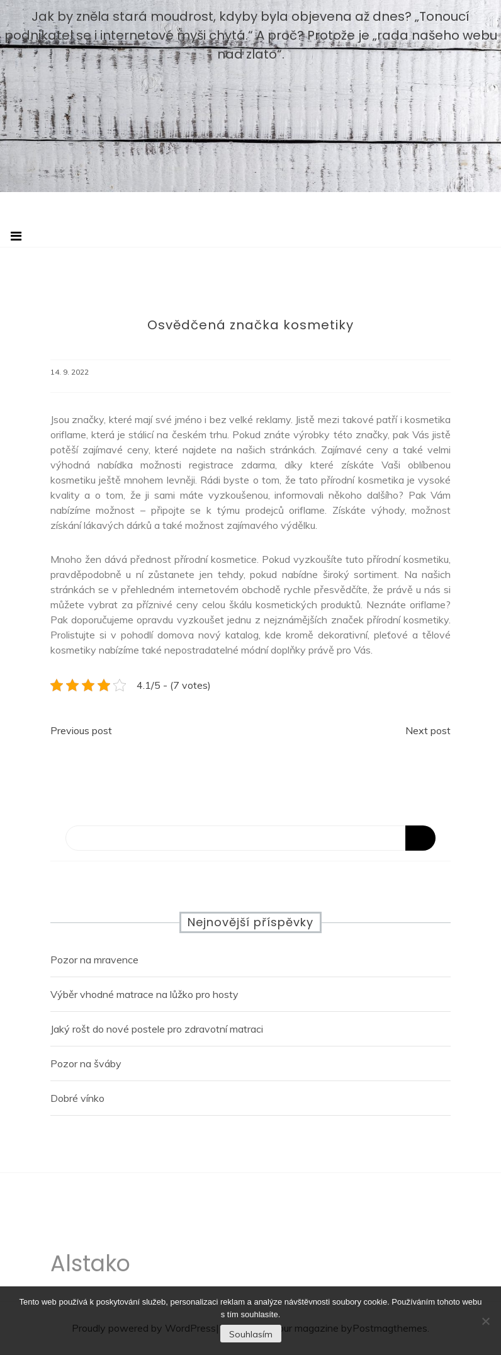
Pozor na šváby (85, 1063)
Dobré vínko (77, 1098)
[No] (485, 1321)
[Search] (250, 838)
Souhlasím (251, 1334)
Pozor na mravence (94, 959)
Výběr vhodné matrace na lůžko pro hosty (144, 994)
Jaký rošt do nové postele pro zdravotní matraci (156, 1029)
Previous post (81, 730)
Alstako (90, 1266)
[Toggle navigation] (16, 236)
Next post (428, 730)
